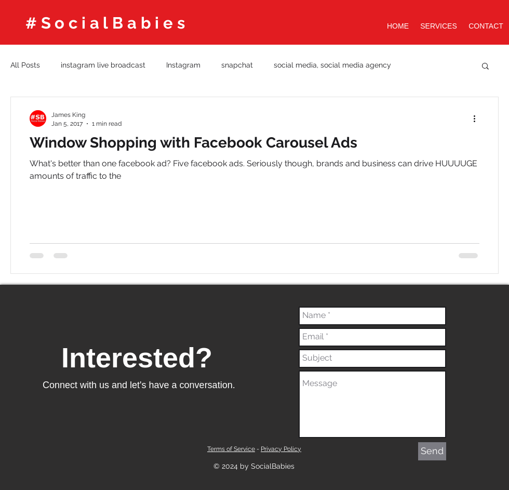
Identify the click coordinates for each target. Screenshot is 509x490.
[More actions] (478, 118)
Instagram (183, 65)
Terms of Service (231, 449)
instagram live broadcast (103, 65)
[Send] (432, 451)
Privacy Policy (281, 449)
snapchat (237, 65)
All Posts (25, 65)
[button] (485, 66)
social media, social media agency (332, 65)
